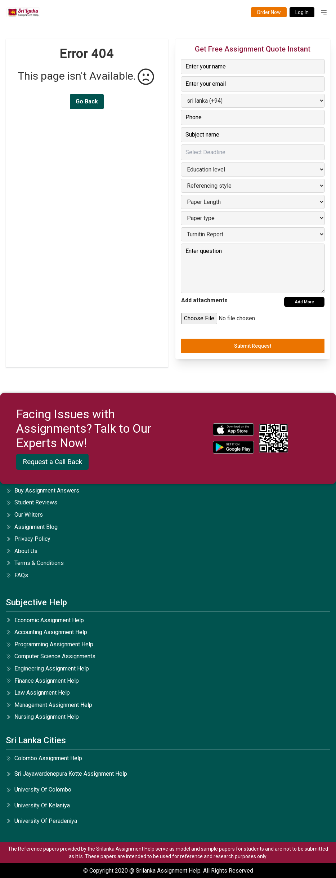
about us (21, 551)
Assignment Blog (32, 526)
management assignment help (49, 704)
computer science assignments (50, 656)
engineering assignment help (47, 668)
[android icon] (233, 447)
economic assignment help (45, 620)
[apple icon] (233, 429)
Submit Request (252, 346)
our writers (24, 514)
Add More (304, 301)
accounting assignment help (46, 632)
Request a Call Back (52, 462)
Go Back (87, 101)
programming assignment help (49, 644)
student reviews (31, 502)
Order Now (269, 12)
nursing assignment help (42, 716)
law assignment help (38, 692)
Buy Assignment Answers (42, 490)
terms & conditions (35, 563)
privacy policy (28, 538)
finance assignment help (42, 680)
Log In (302, 12)
